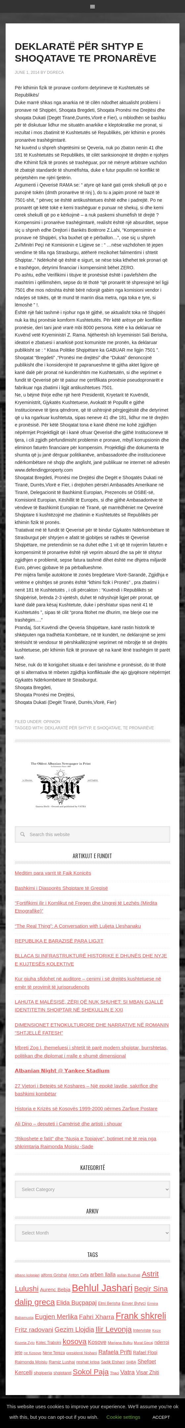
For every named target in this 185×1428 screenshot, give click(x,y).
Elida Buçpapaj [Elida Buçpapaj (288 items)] (76, 1302)
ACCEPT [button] (161, 1417)
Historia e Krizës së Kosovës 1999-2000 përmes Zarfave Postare (86, 1108)
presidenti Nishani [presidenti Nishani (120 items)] (81, 1353)
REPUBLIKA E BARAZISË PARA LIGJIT (59, 941)
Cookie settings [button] (123, 1417)
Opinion (51, 721)
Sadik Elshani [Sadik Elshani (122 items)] (113, 1362)
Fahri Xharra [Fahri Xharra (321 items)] (96, 1316)
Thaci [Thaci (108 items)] (114, 1373)
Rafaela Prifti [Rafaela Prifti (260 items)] (115, 1352)
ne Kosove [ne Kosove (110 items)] (32, 1353)
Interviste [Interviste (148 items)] (142, 1330)
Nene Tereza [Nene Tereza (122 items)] (54, 1353)
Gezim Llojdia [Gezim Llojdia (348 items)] (74, 1329)
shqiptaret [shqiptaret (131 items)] (62, 1373)
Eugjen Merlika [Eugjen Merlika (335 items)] (56, 1316)
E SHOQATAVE (107, 728)
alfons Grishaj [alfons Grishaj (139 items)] (54, 1274)
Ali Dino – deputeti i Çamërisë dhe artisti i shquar (68, 1123)
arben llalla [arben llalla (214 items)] (103, 1274)
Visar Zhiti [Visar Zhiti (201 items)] (147, 1372)
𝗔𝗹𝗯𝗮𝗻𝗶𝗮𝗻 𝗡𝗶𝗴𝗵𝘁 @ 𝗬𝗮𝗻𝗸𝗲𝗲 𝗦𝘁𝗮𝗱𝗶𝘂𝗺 (62, 1070)
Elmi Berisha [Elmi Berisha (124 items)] (109, 1303)
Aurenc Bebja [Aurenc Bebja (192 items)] (55, 1289)
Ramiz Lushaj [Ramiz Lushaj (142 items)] (62, 1361)
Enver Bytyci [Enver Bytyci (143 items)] (134, 1303)
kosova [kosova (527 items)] (74, 1341)
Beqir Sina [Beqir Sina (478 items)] (151, 1289)
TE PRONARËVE (138, 728)
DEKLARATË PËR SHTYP (68, 728)
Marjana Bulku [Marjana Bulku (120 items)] (120, 1342)
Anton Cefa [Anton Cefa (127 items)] (78, 1275)
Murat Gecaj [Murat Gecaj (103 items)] (143, 1343)
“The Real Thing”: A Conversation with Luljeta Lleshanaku (78, 926)
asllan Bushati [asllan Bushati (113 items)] (128, 1275)
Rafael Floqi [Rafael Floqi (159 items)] (145, 1352)
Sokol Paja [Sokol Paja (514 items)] (90, 1371)
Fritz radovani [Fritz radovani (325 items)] (34, 1329)
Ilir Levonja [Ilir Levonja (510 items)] (113, 1329)
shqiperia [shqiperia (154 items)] (43, 1372)
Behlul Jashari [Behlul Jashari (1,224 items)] (102, 1287)
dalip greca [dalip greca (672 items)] (35, 1301)
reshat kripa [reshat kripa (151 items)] (87, 1361)
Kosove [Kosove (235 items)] (97, 1342)
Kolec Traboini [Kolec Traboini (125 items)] (48, 1342)
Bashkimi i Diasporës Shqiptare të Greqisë (61, 888)
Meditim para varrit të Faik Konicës (53, 873)
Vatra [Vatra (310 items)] (127, 1372)
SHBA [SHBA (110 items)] (131, 1362)
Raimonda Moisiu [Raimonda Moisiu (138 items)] (31, 1361)
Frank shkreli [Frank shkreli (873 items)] (141, 1316)
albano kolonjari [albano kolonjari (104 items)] (27, 1275)
